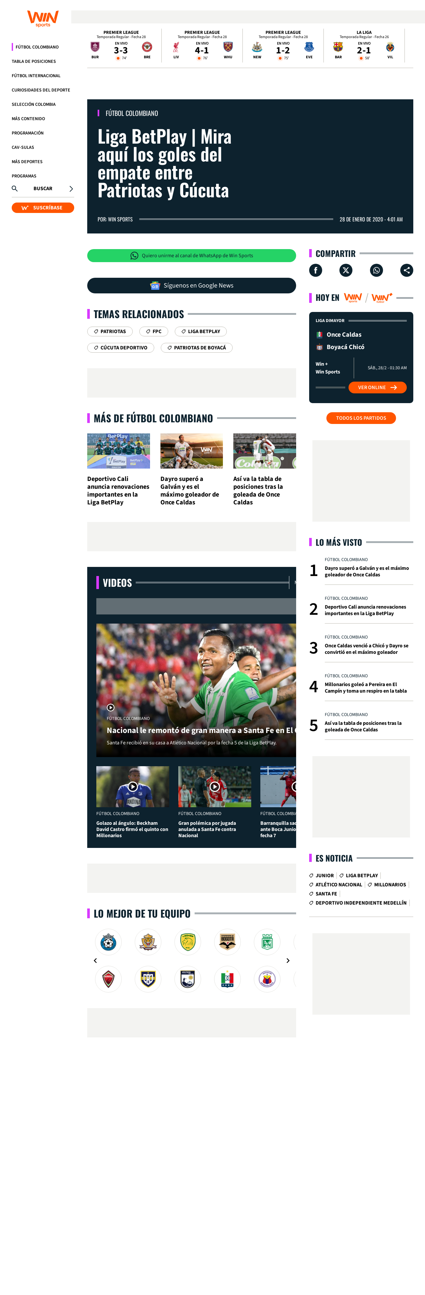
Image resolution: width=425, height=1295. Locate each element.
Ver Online (377, 387)
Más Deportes (27, 162)
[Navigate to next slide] (288, 960)
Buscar (43, 188)
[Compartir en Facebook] (315, 270)
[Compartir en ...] (406, 270)
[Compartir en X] (345, 270)
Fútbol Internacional (36, 76)
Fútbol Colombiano (37, 47)
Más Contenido (28, 119)
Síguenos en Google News (191, 285)
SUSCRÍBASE (41, 207)
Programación (28, 133)
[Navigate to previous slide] (95, 960)
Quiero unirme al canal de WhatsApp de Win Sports (191, 256)
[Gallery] (191, 960)
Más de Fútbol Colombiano (153, 418)
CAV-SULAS (23, 147)
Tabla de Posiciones (34, 61)
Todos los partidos (361, 418)
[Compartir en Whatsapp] (376, 270)
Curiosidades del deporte (41, 90)
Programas (24, 176)
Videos (117, 582)
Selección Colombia (34, 104)
